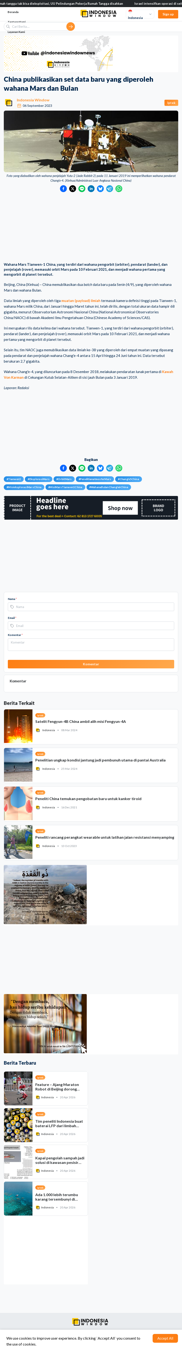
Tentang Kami (17, 22)
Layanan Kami (16, 32)
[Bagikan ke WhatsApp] (118, 188)
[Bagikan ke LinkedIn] (91, 188)
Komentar (15, 635)
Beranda (13, 12)
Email (12, 618)
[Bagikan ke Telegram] (109, 188)
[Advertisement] (91, 227)
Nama (12, 599)
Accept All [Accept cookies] (165, 1338)
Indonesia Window (33, 100)
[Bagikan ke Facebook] (63, 188)
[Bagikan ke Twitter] (72, 188)
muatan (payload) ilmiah (80, 300)
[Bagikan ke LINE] (81, 188)
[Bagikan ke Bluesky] (100, 188)
